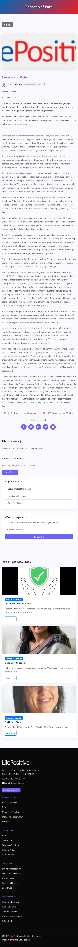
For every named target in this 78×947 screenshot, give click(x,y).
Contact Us (7, 840)
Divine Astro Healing (11, 873)
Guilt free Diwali (15, 503)
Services (6, 821)
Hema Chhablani (9, 906)
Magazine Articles (10, 812)
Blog (4, 807)
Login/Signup (10, 472)
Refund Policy (8, 854)
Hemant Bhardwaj (10, 902)
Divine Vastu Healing (11, 868)
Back (7, 24)
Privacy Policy (8, 850)
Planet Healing (9, 878)
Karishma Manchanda (12, 916)
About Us (6, 835)
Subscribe (39, 536)
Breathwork (7, 888)
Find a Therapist (9, 802)
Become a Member (11, 790)
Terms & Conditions (11, 845)
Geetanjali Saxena (10, 911)
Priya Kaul (7, 921)
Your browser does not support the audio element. (27, 84)
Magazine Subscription (12, 817)
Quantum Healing (10, 883)
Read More (10, 618)
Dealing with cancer (17, 496)
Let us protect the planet (19, 488)
